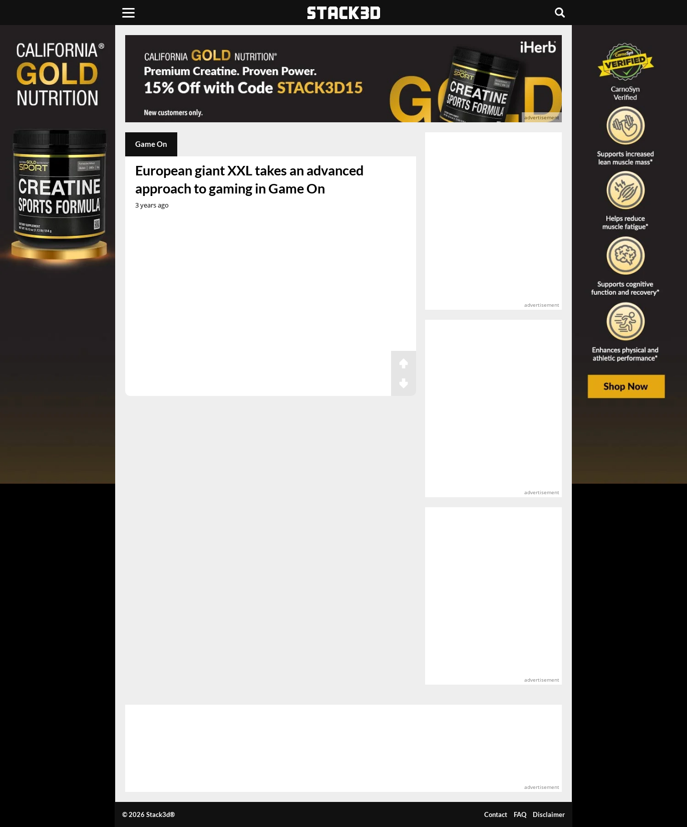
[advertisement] (343, 78)
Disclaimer (549, 814)
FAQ (520, 814)
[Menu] (128, 13)
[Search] (560, 13)
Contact (495, 814)
